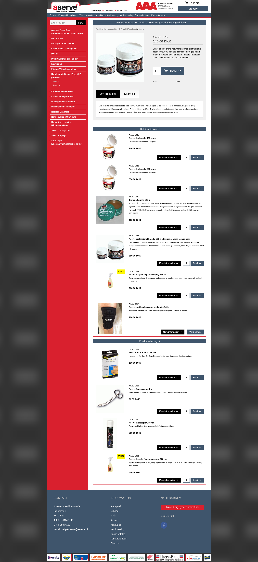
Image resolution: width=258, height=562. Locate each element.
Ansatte (89, 15)
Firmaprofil (63, 15)
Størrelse (161, 15)
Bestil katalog (112, 15)
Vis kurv (193, 8)
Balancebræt (57, 38)
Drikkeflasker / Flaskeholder (64, 59)
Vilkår (81, 15)
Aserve (56, 82)
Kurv (153, 15)
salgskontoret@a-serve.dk (75, 529)
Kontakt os (99, 15)
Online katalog (126, 15)
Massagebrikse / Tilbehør (63, 102)
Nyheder (73, 15)
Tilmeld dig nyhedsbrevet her (182, 507)
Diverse (54, 54)
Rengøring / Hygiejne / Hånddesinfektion (61, 124)
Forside (53, 15)
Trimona (56, 85)
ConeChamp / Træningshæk (64, 49)
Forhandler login (142, 15)
